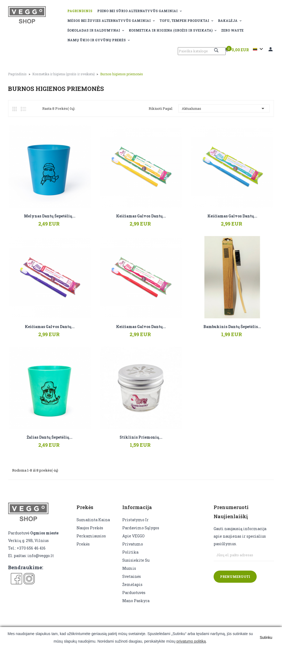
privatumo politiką (191, 641)
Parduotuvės (133, 592)
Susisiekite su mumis (135, 564)
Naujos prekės (89, 527)
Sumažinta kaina (93, 519)
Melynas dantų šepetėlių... (49, 216)
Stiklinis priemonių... (141, 437)
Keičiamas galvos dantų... (141, 216)
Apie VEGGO (133, 535)
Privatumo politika (132, 548)
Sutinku (266, 637)
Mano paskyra (135, 600)
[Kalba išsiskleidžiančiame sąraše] (258, 49)
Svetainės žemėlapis (132, 580)
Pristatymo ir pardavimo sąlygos (140, 523)
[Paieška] (202, 51)
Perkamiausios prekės (91, 540)
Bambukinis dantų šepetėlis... (232, 326)
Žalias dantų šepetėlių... (49, 437)
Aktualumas (224, 108)
